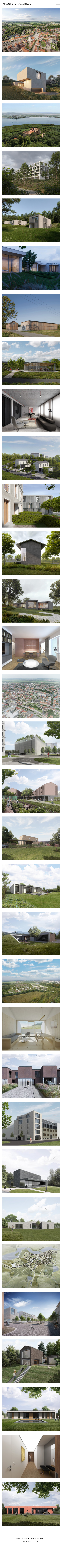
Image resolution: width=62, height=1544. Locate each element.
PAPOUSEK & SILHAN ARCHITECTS (16, 4)
